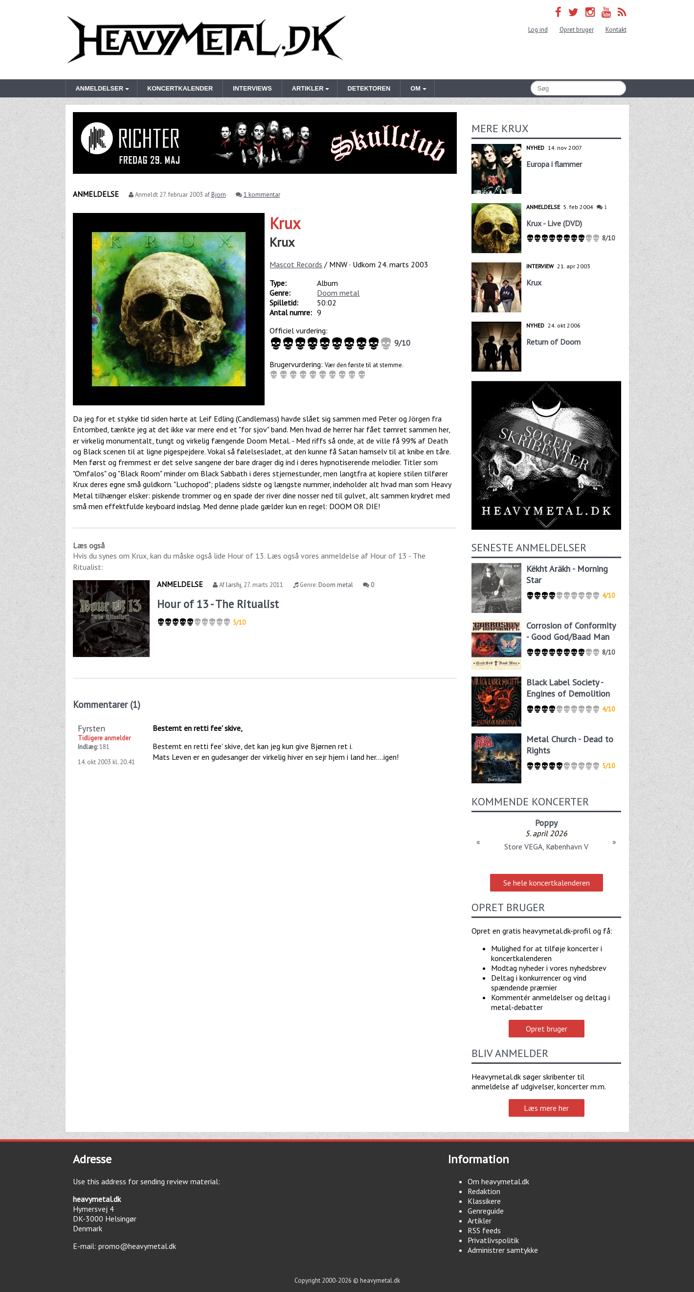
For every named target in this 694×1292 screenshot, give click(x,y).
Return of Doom (553, 342)
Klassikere (484, 1201)
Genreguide (486, 1211)
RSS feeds (484, 1230)
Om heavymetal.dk (498, 1181)
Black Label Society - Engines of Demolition (568, 688)
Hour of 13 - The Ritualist (218, 604)
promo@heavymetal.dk (137, 1246)
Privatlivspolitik (493, 1240)
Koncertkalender (180, 88)
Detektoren (368, 88)
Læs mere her (546, 1108)
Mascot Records (295, 264)
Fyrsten (91, 728)
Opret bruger (577, 29)
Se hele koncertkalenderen (546, 883)
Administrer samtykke (503, 1250)
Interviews (252, 88)
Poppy (546, 822)
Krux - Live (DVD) (554, 223)
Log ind (538, 29)
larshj (233, 585)
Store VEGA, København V (546, 846)
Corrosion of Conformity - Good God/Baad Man (570, 631)
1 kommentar (262, 194)
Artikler (480, 1220)
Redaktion (484, 1191)
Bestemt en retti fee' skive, (198, 728)
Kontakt (616, 29)
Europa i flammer (554, 164)
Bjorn (218, 194)
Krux (284, 223)
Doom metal (338, 293)
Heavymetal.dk (206, 39)
